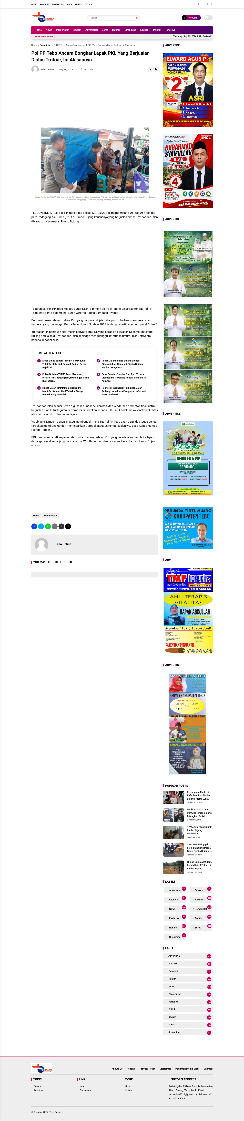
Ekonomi (177, 899)
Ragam (77, 29)
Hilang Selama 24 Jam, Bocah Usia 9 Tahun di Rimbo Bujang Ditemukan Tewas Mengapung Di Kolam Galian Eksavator (199, 865)
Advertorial (91, 29)
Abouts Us (117, 1068)
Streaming (130, 29)
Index (69, 4)
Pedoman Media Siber (187, 1068)
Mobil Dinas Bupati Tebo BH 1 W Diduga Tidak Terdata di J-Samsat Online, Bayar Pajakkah (64, 364)
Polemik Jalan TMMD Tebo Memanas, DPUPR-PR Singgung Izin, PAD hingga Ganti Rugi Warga (65, 377)
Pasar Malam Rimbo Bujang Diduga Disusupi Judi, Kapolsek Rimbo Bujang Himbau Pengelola (122, 364)
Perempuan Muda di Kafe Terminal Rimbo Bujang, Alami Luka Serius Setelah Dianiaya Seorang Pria (200, 796)
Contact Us (58, 4)
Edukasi (144, 29)
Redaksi (131, 1068)
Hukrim (116, 29)
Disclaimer (165, 1068)
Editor (78, 4)
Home (34, 4)
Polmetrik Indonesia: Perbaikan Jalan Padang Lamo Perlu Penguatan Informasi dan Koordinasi (124, 391)
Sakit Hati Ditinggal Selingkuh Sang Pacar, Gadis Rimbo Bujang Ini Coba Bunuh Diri (199, 848)
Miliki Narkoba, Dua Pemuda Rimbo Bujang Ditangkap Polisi (199, 812)
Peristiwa (170, 29)
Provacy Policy (147, 1068)
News (49, 29)
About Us (44, 4)
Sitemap (89, 4)
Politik (157, 29)
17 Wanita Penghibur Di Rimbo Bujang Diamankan (199, 830)
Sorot (105, 29)
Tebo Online (55, 1112)
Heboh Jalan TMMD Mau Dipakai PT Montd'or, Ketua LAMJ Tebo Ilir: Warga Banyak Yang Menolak (62, 391)
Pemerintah (62, 29)
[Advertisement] (94, 100)
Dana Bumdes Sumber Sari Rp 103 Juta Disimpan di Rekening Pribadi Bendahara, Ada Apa (124, 377)
